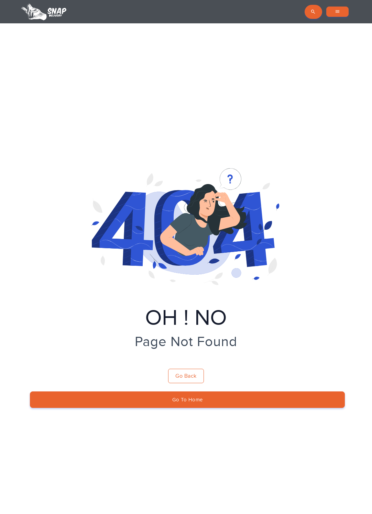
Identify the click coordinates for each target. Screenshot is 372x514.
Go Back (186, 376)
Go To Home (187, 400)
